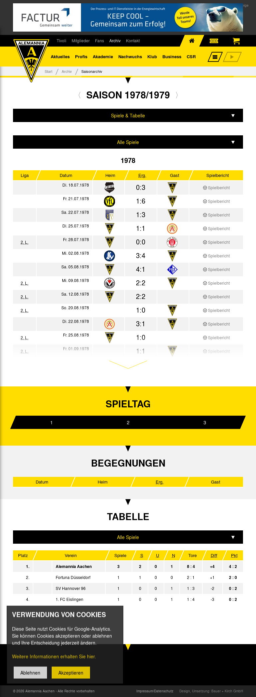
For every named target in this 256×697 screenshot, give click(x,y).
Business (171, 56)
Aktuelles (60, 56)
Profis (81, 56)
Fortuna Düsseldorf (73, 577)
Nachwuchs (130, 56)
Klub (152, 56)
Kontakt (133, 41)
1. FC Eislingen (69, 599)
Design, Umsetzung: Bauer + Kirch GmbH (211, 691)
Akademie (103, 56)
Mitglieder (81, 41)
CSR (191, 56)
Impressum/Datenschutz (154, 691)
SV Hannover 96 (71, 588)
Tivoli (61, 41)
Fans (99, 41)
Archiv (115, 41)
